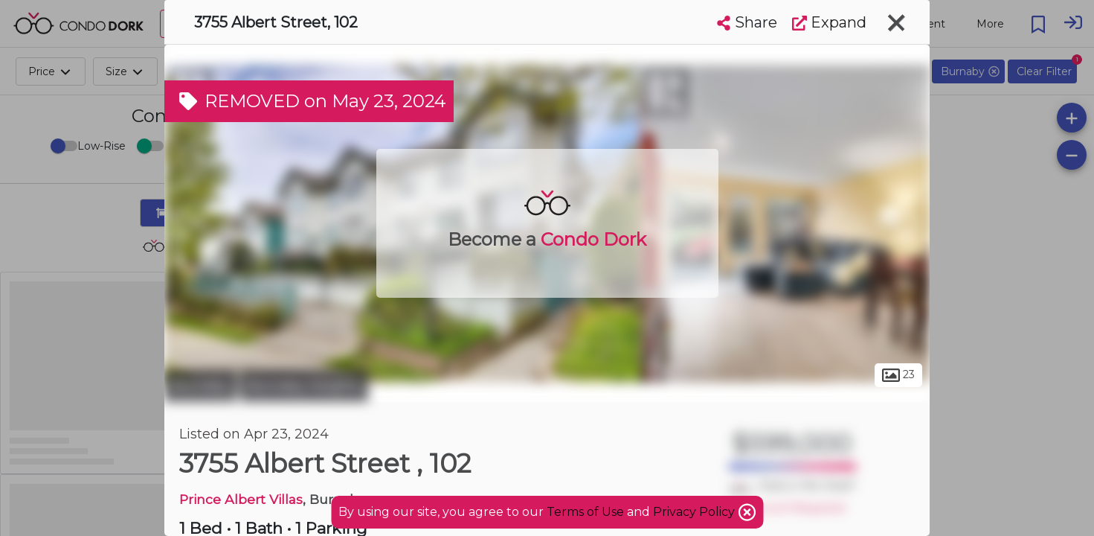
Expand (829, 22)
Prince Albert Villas (241, 499)
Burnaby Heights (304, 385)
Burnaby (200, 385)
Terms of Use (585, 512)
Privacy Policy (695, 512)
